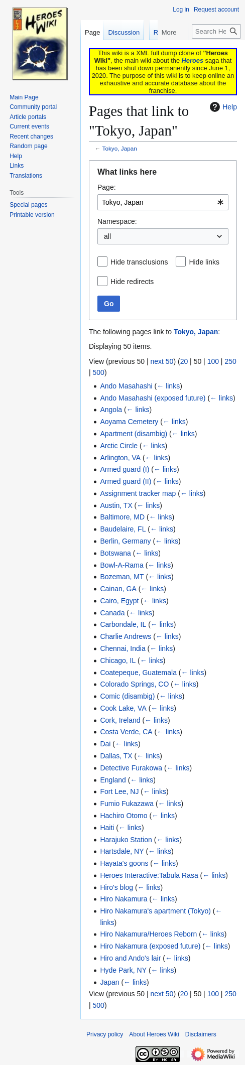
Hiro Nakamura (123, 899)
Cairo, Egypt (119, 601)
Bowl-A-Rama (121, 565)
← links (168, 386)
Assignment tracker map (138, 493)
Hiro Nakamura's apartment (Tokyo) (155, 911)
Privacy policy (104, 1034)
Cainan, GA (118, 589)
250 (230, 361)
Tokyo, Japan (119, 148)
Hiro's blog (116, 887)
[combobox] (162, 202)
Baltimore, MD (122, 517)
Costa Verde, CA (126, 732)
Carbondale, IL (123, 624)
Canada (112, 613)
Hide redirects (132, 282)
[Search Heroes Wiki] (216, 51)
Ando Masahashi (126, 386)
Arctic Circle (119, 446)
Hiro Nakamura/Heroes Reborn (148, 934)
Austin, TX (116, 505)
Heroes (192, 60)
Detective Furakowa (131, 768)
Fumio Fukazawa (127, 804)
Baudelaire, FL (123, 529)
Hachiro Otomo (123, 816)
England (113, 780)
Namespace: (117, 221)
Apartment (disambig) (133, 434)
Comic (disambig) (127, 696)
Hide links (204, 262)
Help (222, 107)
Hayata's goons (124, 863)
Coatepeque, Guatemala (138, 673)
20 (184, 361)
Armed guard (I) (124, 469)
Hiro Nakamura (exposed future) (150, 946)
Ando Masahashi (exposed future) (152, 398)
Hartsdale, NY (122, 851)
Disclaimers (200, 1034)
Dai (105, 744)
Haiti (107, 828)
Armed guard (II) (125, 481)
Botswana (115, 553)
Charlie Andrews (125, 636)
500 (98, 372)
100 (213, 361)
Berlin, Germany (125, 541)
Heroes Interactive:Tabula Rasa (149, 875)
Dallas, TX (116, 756)
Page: (106, 187)
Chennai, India (122, 648)
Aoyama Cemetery (129, 422)
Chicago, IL (118, 660)
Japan (109, 982)
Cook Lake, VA (123, 708)
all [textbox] (107, 236)
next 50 (161, 361)
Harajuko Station (126, 840)
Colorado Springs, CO (134, 684)
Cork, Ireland (120, 720)
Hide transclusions (139, 262)
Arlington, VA (120, 458)
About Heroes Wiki (154, 1034)
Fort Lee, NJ (119, 791)
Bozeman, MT (122, 577)
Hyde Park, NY (123, 970)
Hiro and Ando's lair (130, 958)
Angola (111, 410)
